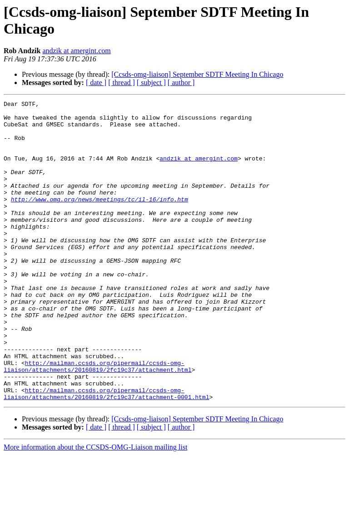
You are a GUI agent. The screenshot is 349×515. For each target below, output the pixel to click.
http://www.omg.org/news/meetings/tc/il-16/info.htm (99, 219)
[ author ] (181, 82)
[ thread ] (121, 82)
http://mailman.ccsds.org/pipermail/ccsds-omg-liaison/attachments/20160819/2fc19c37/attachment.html (97, 420)
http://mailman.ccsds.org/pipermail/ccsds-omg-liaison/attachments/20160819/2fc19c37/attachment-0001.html (106, 453)
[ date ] (96, 82)
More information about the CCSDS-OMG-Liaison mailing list (95, 507)
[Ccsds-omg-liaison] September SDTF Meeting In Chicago (197, 74)
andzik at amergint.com (76, 51)
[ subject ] (151, 82)
